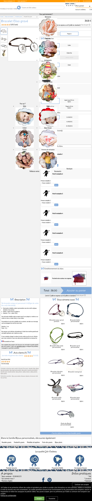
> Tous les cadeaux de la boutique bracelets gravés (66, 438)
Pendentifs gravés (19, 447)
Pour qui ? (23, 109)
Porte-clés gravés (47, 447)
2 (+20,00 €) (69, 122)
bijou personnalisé (5, 375)
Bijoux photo (58, 447)
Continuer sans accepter (82, 484)
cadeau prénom (33, 377)
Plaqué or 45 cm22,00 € (69, 112)
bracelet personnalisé (32, 375)
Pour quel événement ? (46, 19)
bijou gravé (24, 375)
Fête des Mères (4, 383)
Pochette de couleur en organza (61, 283)
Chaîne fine (69, 58)
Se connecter (87, 1)
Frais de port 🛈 (85, 30)
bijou (34, 374)
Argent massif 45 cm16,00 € (69, 106)
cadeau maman (26, 377)
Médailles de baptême (33, 447)
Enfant (69, 70)
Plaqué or (69, 39)
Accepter (39, 498)
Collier (69, 50)
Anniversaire (32, 381)
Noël (37, 381)
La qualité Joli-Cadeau (46, 456)
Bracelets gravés (6, 447)
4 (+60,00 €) (69, 127)
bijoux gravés (4, 379)
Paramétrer (52, 498)
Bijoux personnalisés (16, 381)
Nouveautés (57, 176)
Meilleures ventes (34, 176)
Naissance (23, 381)
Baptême (28, 381)
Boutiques (69, 174)
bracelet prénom (11, 377)
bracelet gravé (4, 377)
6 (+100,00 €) (69, 131)
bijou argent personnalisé (15, 375)
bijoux (37, 374)
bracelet (31, 374)
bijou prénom (19, 377)
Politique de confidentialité (8, 496)
